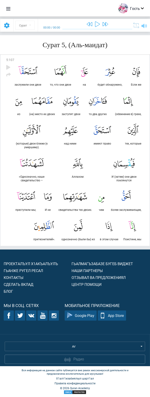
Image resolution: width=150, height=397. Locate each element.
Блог (8, 291)
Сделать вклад (18, 284)
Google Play (80, 315)
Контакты (13, 277)
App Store (112, 315)
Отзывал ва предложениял (99, 277)
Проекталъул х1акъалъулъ (31, 263)
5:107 (10, 60)
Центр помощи (86, 284)
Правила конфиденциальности (75, 383)
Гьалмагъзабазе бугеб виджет (102, 263)
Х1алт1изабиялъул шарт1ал (75, 378)
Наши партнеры (87, 270)
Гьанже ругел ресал (23, 270)
